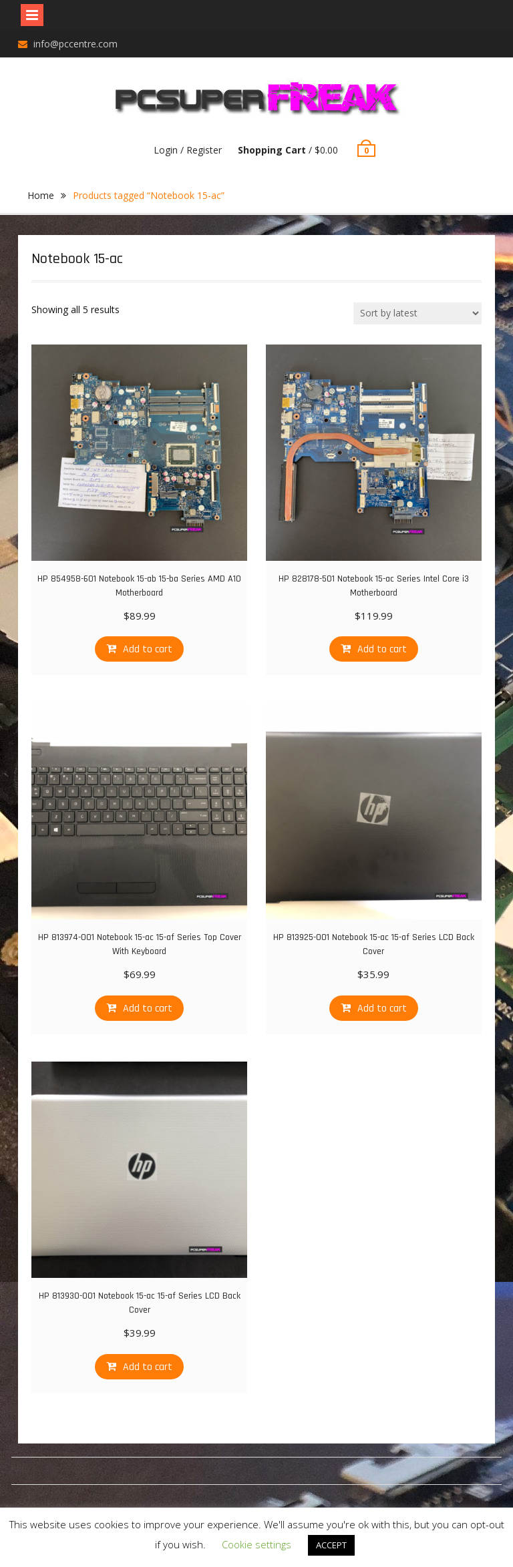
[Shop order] (417, 313)
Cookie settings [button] (256, 1544)
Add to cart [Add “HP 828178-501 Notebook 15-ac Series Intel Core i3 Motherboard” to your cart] (382, 649)
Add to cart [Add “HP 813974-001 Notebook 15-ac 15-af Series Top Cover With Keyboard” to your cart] (147, 1008)
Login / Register (188, 150)
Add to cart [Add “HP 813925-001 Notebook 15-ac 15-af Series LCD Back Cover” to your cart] (382, 1008)
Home (40, 195)
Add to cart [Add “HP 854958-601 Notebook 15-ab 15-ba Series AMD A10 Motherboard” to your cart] (147, 649)
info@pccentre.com (75, 43)
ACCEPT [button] (331, 1545)
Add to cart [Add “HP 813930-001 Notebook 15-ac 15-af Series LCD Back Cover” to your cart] (147, 1367)
